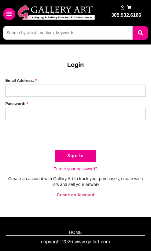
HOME (75, 232)
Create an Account (75, 194)
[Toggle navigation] (9, 14)
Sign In (75, 155)
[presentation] (51, 136)
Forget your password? (75, 168)
